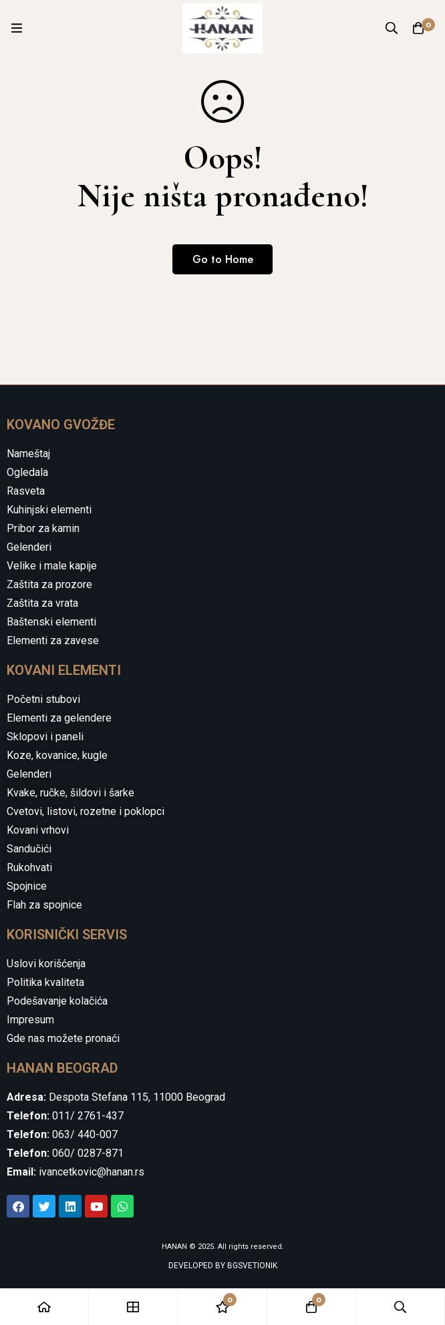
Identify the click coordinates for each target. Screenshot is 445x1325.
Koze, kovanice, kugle (57, 755)
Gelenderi (29, 547)
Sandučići (29, 848)
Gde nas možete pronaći (63, 1038)
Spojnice (27, 886)
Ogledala (27, 472)
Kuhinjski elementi (49, 509)
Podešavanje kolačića (57, 1001)
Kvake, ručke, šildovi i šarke (70, 792)
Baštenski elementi (51, 621)
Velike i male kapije (52, 565)
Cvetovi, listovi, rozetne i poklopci (85, 811)
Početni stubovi (43, 699)
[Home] (44, 1306)
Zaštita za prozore (49, 584)
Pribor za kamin (43, 528)
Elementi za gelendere (59, 718)
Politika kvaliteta (45, 982)
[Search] (391, 28)
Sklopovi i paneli (45, 736)
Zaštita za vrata (42, 603)
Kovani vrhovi (38, 830)
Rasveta (26, 491)
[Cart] (418, 28)
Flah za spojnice (44, 904)
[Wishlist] (222, 1306)
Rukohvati (29, 867)
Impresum (30, 1019)
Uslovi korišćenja (46, 963)
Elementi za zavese (53, 640)
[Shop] (133, 1306)
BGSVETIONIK (251, 1265)
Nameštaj (28, 453)
